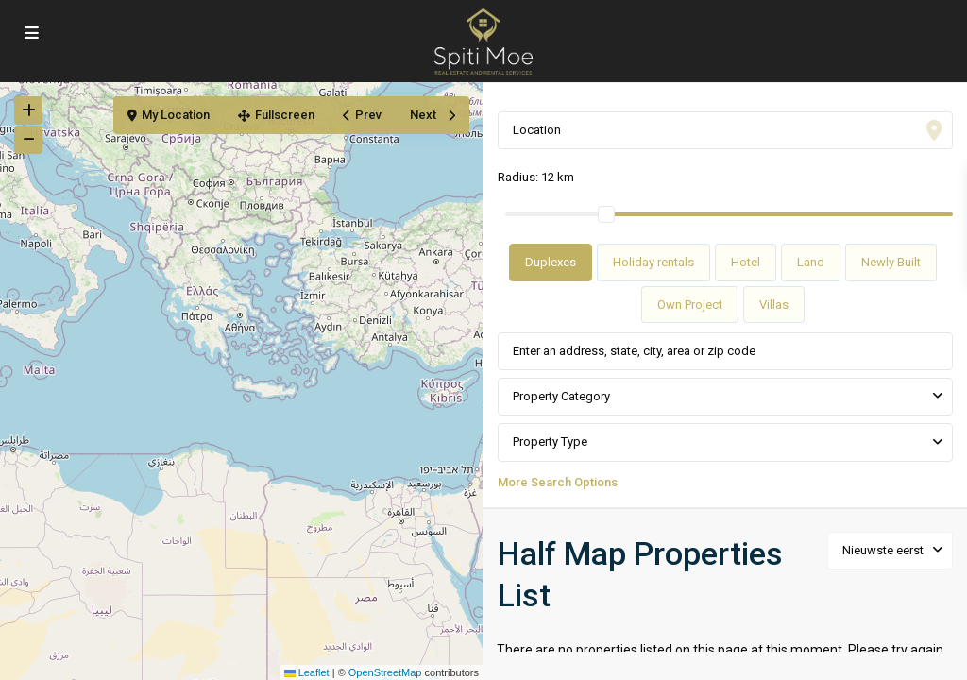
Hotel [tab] (745, 262)
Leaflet (307, 672)
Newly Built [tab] (891, 262)
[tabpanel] (725, 409)
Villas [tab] (774, 305)
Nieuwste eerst (883, 550)
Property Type (550, 441)
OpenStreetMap (385, 672)
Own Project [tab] (689, 305)
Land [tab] (810, 262)
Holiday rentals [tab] (653, 262)
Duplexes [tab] (550, 262)
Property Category (561, 396)
